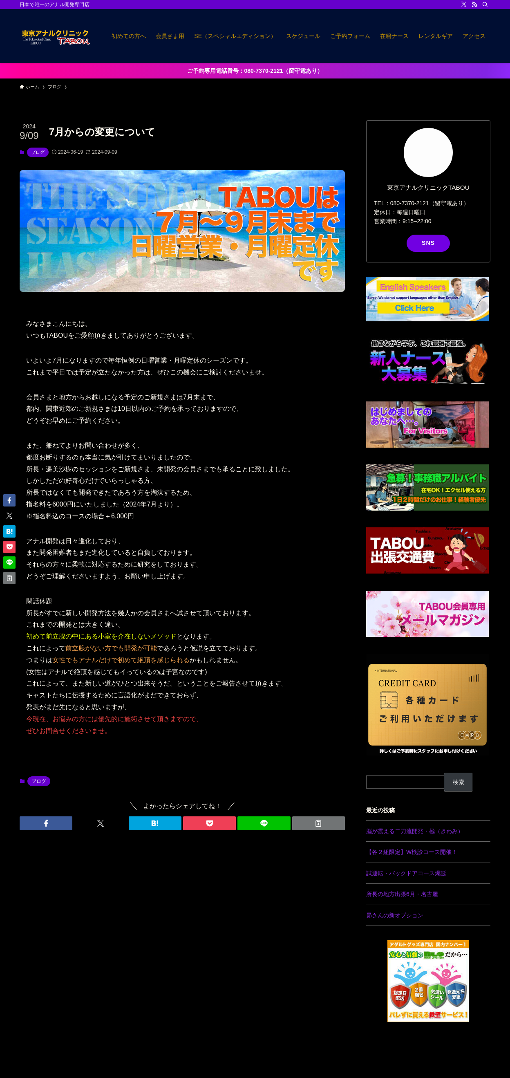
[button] (46, 823)
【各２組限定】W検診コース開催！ (411, 852)
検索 (458, 782)
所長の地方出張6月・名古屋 (402, 894)
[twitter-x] (464, 4)
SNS (428, 243)
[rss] (474, 4)
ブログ (38, 152)
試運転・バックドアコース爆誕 (406, 873)
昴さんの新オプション (394, 915)
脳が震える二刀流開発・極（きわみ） (414, 831)
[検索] (485, 4)
